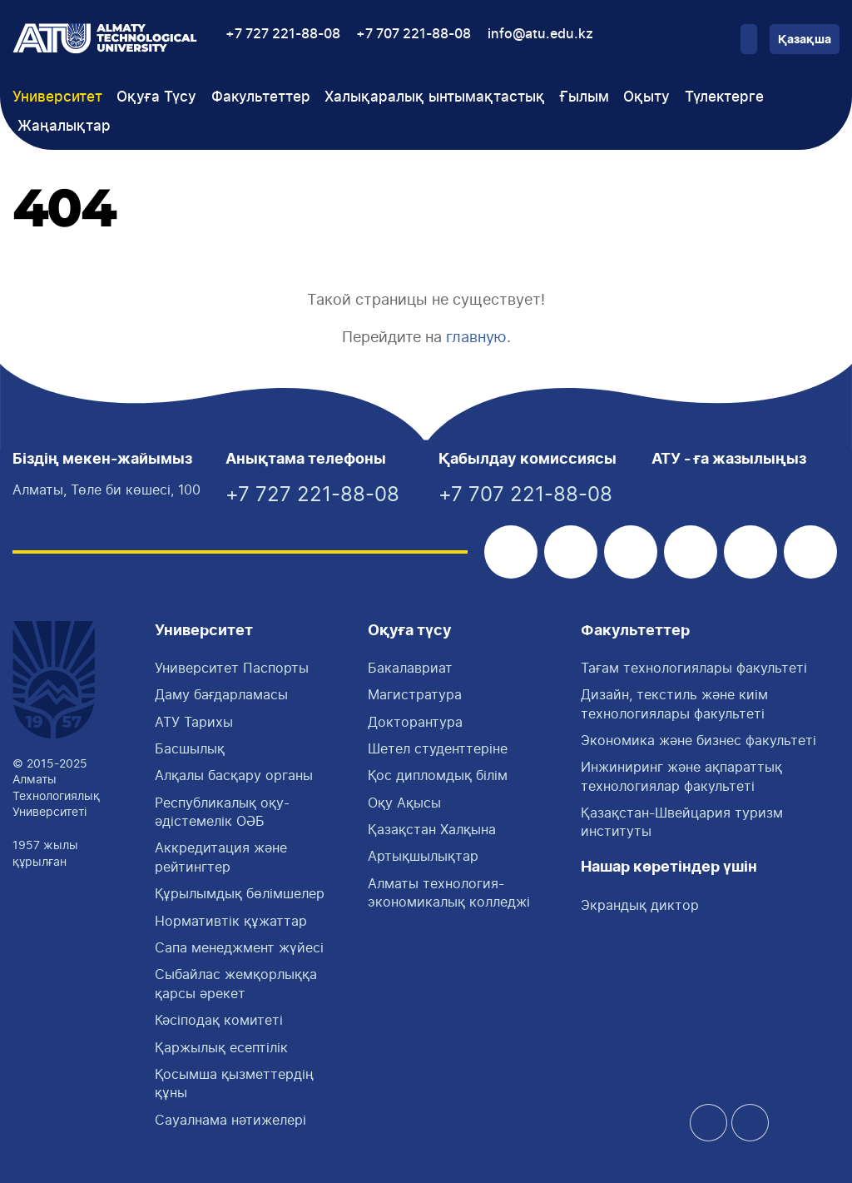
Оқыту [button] (646, 97)
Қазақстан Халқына (432, 829)
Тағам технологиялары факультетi (694, 667)
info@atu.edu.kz (540, 34)
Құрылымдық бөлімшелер (239, 893)
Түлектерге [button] (724, 97)
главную (476, 336)
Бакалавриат (410, 667)
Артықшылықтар (423, 855)
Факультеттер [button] (260, 97)
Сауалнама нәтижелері (230, 1119)
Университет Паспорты (232, 667)
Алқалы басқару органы (234, 775)
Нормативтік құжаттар (231, 920)
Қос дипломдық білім (438, 775)
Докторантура (415, 721)
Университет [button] (57, 97)
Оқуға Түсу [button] (156, 97)
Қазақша (804, 40)
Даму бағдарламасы (221, 694)
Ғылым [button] (584, 97)
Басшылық (190, 748)
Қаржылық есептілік (221, 1047)
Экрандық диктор (640, 905)
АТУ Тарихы (194, 721)
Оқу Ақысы (404, 802)
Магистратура (415, 694)
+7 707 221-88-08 (413, 34)
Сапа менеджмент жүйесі (239, 947)
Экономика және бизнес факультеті (698, 740)
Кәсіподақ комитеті (219, 1020)
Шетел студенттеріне (438, 748)
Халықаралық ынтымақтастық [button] (434, 97)
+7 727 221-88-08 (282, 34)
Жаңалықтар (64, 126)
